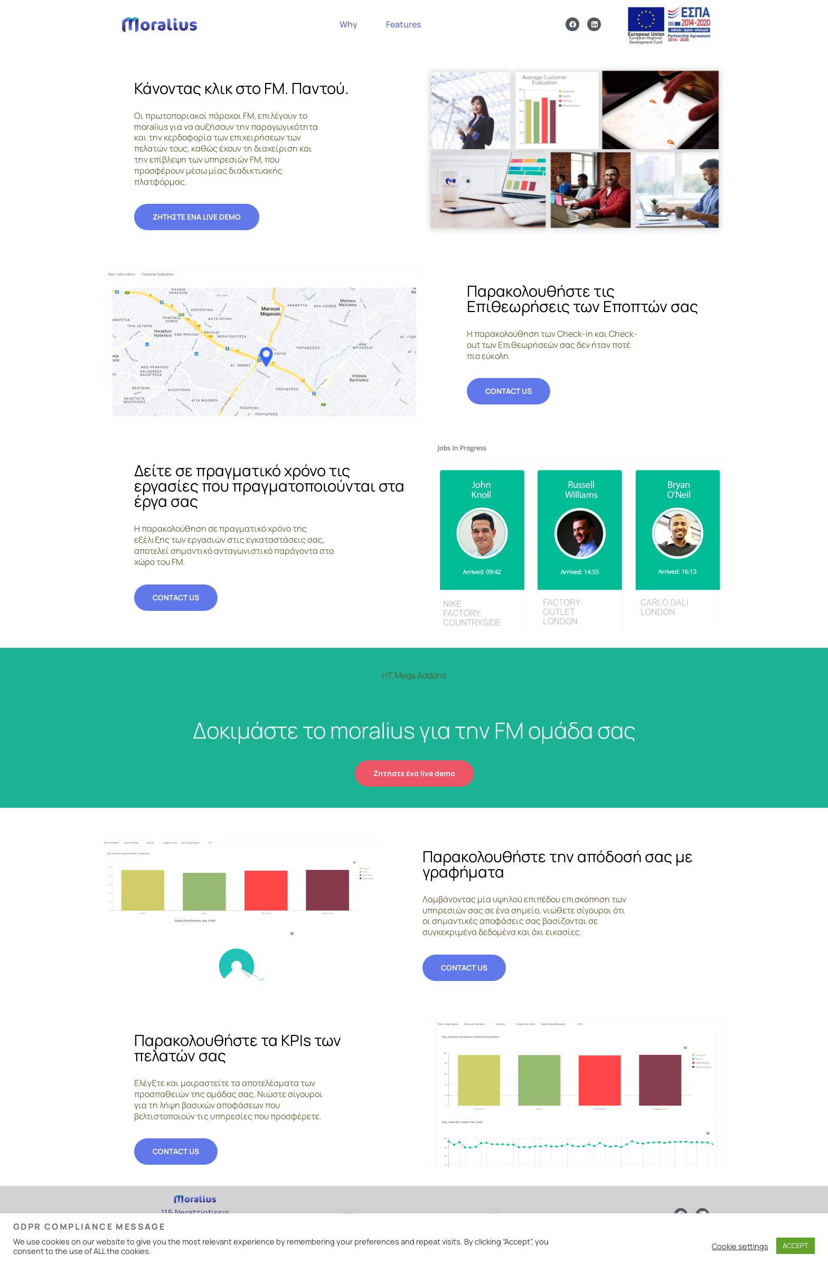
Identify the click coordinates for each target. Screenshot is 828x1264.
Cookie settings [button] (740, 1246)
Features (403, 27)
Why (348, 27)
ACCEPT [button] (795, 1245)
